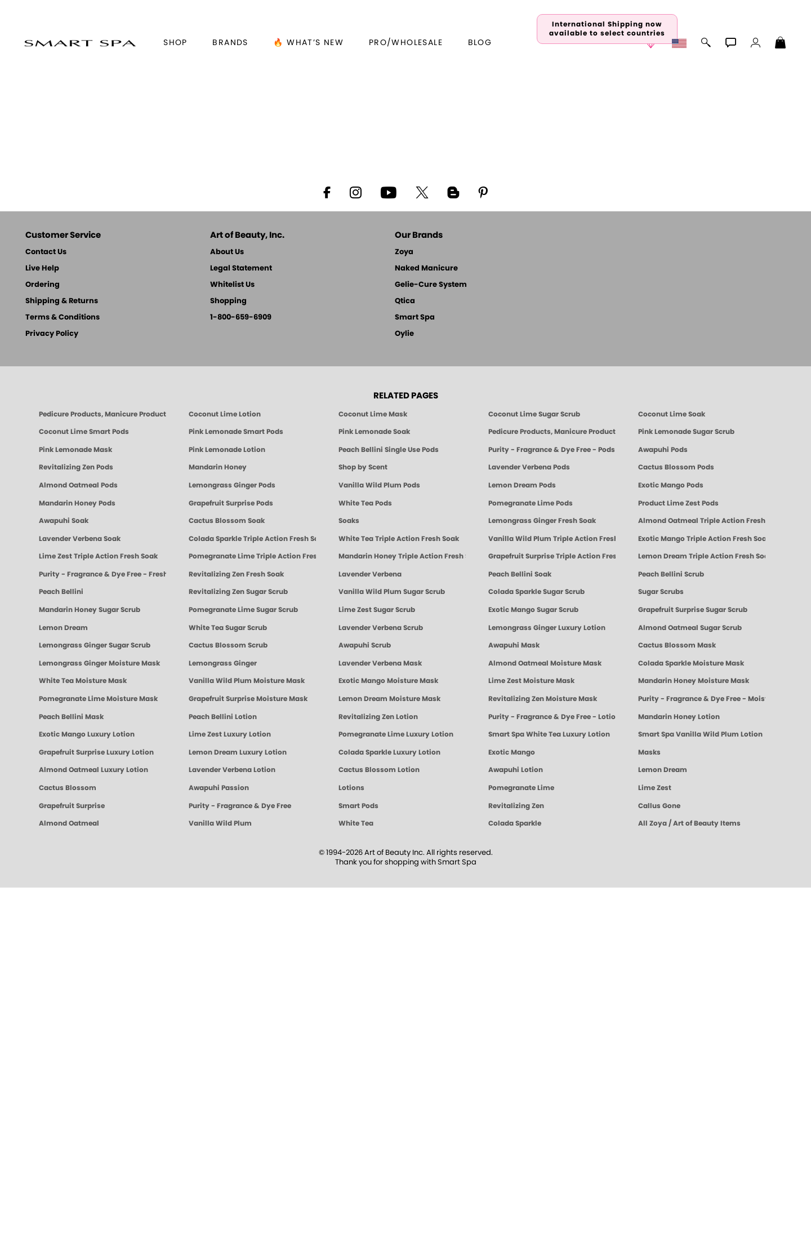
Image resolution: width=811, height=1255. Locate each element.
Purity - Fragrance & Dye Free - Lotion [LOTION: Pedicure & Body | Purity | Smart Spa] (552, 1084)
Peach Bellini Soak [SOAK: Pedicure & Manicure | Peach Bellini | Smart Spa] (519, 942)
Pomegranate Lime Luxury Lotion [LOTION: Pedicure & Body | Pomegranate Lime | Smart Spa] (395, 1102)
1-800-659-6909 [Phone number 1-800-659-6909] (240, 685)
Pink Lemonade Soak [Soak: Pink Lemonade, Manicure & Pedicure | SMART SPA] (374, 799)
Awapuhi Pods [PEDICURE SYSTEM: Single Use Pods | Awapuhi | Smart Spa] (663, 817)
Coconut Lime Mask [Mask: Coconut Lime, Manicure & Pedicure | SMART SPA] (372, 781)
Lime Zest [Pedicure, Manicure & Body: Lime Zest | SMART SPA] (654, 1155)
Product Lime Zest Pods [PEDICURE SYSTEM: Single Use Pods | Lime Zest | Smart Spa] (678, 870)
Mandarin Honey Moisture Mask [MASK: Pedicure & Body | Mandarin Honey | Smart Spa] (693, 1048)
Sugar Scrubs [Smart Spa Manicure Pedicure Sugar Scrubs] (661, 959)
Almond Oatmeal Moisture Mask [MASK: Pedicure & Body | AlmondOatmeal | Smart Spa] (544, 1030)
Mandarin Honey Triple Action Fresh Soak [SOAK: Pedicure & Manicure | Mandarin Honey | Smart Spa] (402, 924)
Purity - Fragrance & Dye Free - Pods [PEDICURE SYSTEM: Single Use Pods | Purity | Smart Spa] (551, 817)
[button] (79, 42)
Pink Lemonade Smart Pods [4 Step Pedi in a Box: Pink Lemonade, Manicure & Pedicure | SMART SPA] (236, 799)
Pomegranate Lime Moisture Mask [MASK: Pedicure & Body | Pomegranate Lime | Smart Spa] (98, 1066)
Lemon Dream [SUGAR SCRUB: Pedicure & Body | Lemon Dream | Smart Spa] (63, 995)
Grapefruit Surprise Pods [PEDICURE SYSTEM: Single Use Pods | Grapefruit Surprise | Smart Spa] (231, 870)
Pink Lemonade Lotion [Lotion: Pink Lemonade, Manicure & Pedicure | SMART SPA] (227, 817)
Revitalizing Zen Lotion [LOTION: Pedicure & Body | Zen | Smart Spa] (378, 1084)
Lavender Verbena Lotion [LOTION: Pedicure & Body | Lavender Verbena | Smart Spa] (232, 1137)
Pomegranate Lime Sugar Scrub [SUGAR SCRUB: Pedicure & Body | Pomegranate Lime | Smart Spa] (243, 977)
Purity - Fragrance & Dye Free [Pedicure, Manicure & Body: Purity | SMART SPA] (240, 1173)
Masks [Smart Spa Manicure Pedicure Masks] (649, 1119)
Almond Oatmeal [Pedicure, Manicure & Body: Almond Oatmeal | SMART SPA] (69, 1191)
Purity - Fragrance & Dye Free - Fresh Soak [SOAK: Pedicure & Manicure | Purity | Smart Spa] (102, 942)
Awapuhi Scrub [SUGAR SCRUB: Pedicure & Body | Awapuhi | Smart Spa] (364, 1013)
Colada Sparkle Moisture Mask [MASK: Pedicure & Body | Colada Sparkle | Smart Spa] (691, 1030)
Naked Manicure (426, 636)
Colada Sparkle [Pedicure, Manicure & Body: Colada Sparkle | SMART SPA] (514, 1191)
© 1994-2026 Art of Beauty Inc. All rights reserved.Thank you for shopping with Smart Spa (406, 1225)
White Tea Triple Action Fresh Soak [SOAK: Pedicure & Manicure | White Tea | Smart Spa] (398, 906)
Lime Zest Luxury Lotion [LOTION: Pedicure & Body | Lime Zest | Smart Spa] (230, 1102)
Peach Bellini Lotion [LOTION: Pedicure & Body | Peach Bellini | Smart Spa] (223, 1084)
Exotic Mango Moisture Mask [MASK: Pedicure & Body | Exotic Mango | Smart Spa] (388, 1048)
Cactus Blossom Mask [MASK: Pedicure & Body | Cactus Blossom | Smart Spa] (677, 1013)
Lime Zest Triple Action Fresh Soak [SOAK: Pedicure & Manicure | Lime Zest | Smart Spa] (98, 924)
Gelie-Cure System (431, 652)
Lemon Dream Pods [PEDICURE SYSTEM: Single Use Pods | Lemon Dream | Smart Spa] (522, 853)
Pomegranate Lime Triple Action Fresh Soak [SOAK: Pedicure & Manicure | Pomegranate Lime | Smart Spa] (252, 924)
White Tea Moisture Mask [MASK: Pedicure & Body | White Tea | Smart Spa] (83, 1048)
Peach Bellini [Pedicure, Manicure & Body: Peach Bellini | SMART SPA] (61, 959)
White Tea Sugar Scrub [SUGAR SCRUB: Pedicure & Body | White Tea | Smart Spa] (228, 995)
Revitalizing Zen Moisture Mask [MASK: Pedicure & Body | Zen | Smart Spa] (542, 1066)
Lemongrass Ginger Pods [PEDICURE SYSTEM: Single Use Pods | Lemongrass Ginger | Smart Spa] (232, 853)
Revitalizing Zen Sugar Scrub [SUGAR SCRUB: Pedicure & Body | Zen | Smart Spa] (238, 959)
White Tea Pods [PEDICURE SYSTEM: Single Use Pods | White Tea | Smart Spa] (365, 870)
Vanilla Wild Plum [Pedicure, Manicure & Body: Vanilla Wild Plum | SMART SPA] (220, 1191)
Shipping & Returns (61, 668)
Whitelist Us (232, 652)
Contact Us (45, 619)
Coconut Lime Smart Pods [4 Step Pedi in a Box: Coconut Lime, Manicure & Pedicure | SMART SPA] (84, 799)
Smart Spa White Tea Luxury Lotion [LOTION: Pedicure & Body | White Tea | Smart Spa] (549, 1102)
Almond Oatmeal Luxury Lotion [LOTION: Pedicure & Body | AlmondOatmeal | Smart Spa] (93, 1137)
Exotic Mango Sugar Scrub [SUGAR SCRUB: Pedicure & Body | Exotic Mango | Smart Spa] (533, 977)
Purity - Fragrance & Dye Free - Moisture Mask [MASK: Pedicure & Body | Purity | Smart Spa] (701, 1066)
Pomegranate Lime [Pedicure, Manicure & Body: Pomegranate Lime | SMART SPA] (521, 1155)
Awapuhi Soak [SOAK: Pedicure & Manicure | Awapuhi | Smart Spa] (63, 888)
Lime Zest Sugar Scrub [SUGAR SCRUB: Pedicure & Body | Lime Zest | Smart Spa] (376, 977)
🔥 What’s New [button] (308, 43)
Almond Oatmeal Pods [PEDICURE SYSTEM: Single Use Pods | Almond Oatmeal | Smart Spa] (78, 853)
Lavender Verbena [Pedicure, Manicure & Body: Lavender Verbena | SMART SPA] (370, 942)
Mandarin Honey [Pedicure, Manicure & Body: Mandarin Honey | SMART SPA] (218, 835)
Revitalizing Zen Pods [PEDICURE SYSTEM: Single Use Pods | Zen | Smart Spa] (76, 835)
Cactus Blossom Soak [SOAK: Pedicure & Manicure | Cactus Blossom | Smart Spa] (227, 888)
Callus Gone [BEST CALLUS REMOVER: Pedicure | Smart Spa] (659, 1173)
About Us (227, 619)
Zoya (404, 619)
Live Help (42, 636)
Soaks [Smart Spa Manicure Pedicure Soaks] (348, 888)
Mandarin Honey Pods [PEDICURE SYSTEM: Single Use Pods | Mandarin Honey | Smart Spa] (77, 870)
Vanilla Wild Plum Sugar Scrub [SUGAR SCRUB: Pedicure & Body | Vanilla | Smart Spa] (391, 959)
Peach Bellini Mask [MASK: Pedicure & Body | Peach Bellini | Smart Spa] (71, 1084)
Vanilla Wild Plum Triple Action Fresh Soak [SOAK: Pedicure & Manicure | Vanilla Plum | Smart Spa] (552, 906)
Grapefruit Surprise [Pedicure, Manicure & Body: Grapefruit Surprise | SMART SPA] (72, 1173)
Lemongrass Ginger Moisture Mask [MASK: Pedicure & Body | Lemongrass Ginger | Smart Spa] (99, 1030)
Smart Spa (415, 685)
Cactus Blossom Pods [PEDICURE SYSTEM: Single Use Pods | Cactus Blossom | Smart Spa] (676, 835)
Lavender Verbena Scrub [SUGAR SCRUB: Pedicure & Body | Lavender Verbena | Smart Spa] (380, 995)
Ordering (42, 652)
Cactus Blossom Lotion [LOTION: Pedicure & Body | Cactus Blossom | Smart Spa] (379, 1137)
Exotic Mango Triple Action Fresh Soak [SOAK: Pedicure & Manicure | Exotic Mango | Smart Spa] (701, 906)
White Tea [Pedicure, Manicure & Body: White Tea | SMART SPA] (355, 1191)
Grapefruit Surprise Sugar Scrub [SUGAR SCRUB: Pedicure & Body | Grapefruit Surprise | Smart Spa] (692, 977)
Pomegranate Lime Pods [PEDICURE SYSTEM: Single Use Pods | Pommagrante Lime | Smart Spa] (530, 870)
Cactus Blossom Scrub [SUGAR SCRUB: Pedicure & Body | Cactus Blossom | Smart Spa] (228, 1013)
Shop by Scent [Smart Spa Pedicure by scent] (362, 835)
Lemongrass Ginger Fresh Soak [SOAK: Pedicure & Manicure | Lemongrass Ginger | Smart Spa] (542, 888)
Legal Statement (241, 636)
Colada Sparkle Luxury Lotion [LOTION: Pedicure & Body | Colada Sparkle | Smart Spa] (389, 1119)
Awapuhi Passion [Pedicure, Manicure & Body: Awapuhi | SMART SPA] (219, 1155)
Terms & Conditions (62, 685)
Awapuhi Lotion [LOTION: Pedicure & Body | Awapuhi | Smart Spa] (515, 1137)
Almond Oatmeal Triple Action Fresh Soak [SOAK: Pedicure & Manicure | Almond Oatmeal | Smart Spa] (701, 888)
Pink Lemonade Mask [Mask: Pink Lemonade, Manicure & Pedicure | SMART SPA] (75, 817)
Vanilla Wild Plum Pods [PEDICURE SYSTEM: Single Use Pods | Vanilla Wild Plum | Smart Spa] (379, 853)
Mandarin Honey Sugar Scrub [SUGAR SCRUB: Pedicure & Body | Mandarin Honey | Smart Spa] (89, 977)
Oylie (404, 701)
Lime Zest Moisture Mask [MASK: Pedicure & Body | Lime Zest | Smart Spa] (531, 1048)
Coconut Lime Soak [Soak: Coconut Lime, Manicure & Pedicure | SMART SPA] (671, 781)
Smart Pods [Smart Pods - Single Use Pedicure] (358, 1173)
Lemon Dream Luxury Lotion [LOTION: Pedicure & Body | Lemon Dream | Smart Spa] (238, 1119)
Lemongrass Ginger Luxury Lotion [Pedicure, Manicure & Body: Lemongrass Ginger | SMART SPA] (546, 995)
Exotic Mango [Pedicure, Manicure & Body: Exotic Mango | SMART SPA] (511, 1119)
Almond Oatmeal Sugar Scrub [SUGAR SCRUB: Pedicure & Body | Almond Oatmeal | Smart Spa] (690, 995)
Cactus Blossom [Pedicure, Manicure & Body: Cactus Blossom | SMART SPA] (67, 1155)
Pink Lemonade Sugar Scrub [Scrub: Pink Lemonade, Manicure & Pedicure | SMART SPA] (686, 799)
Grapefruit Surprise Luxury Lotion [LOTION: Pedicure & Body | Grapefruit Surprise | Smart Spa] (96, 1119)
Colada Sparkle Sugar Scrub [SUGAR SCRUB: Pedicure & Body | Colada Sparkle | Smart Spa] (536, 959)
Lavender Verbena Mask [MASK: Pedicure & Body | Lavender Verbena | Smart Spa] (380, 1030)
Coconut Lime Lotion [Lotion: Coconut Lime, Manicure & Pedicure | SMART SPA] (225, 781)
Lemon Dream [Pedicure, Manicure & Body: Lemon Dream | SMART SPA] (662, 1137)
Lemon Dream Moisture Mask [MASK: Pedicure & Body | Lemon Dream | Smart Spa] (389, 1066)
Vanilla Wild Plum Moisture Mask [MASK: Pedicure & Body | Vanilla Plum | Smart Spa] (247, 1048)
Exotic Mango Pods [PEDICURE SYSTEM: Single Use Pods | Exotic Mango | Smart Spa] (670, 853)
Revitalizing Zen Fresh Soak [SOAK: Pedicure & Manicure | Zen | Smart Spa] (236, 942)
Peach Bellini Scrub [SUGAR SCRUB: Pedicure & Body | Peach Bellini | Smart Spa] (671, 942)
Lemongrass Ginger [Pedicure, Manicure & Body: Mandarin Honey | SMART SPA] (223, 1030)
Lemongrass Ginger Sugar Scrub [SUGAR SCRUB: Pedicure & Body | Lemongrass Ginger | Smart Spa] (94, 1013)
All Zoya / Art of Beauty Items (689, 1191)
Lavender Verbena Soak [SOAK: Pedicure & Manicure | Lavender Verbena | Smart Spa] (80, 906)
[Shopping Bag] (780, 44)
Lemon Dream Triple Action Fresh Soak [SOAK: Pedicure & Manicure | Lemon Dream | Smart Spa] (701, 924)
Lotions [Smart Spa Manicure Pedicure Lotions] (351, 1155)
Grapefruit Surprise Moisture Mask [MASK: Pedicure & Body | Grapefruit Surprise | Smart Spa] (248, 1066)
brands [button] (230, 43)
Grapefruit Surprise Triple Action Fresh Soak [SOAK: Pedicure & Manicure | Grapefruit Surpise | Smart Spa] (552, 924)
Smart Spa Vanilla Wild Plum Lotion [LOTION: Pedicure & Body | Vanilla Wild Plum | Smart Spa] (700, 1102)
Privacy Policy (51, 701)
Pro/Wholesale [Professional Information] (406, 43)
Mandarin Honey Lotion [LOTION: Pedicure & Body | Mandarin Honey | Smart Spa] (679, 1084)
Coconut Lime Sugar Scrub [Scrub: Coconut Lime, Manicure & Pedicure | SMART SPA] (534, 781)
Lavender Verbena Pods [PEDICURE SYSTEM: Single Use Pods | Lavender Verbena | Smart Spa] (529, 835)
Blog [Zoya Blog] (480, 43)
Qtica (405, 668)
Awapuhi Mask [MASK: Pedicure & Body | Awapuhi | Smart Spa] (514, 1013)
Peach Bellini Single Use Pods (388, 817)
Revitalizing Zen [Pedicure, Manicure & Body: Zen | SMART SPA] (516, 1173)
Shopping (228, 668)
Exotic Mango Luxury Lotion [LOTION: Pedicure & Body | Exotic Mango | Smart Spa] (87, 1102)
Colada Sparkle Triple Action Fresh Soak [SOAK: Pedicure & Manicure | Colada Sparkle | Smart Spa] (252, 906)
